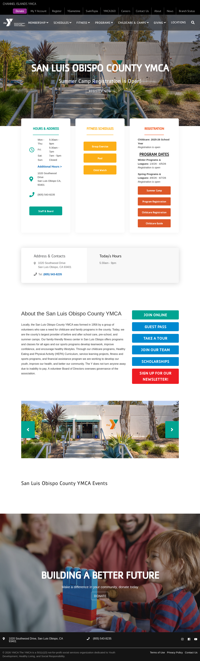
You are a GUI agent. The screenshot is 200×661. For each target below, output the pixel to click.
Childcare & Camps (133, 22)
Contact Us (142, 11)
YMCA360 (109, 11)
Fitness (83, 22)
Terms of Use (157, 652)
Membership (38, 22)
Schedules (62, 22)
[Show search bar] (194, 22)
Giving (160, 22)
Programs (104, 22)
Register (57, 11)
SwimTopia (92, 11)
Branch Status (187, 11)
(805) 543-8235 (52, 274)
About (157, 11)
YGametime (73, 11)
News (170, 11)
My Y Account (38, 11)
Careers (125, 11)
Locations (178, 22)
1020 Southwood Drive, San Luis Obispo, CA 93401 (36, 640)
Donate (20, 11)
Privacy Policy (175, 652)
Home (14, 22)
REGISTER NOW (100, 91)
